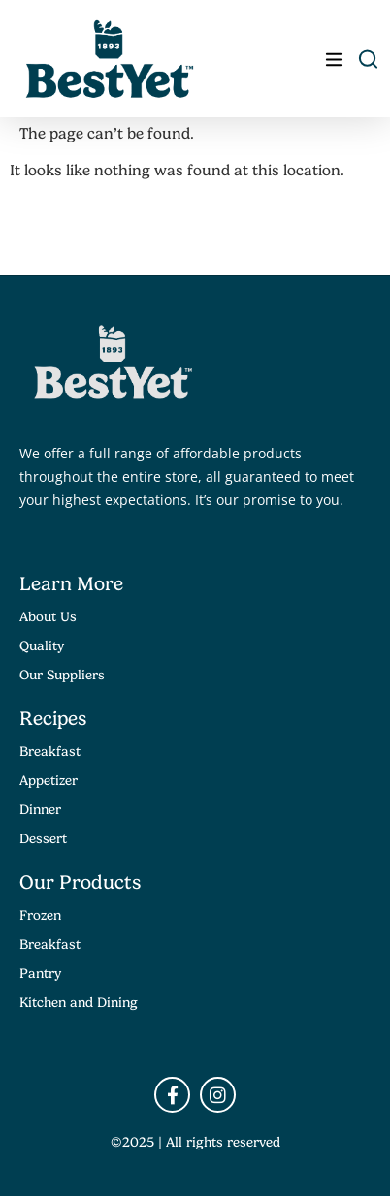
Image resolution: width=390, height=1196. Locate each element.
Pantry (40, 973)
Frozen (40, 915)
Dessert (43, 838)
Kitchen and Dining (78, 1002)
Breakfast (50, 751)
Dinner (40, 809)
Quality (41, 645)
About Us (48, 616)
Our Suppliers (62, 674)
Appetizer (48, 780)
